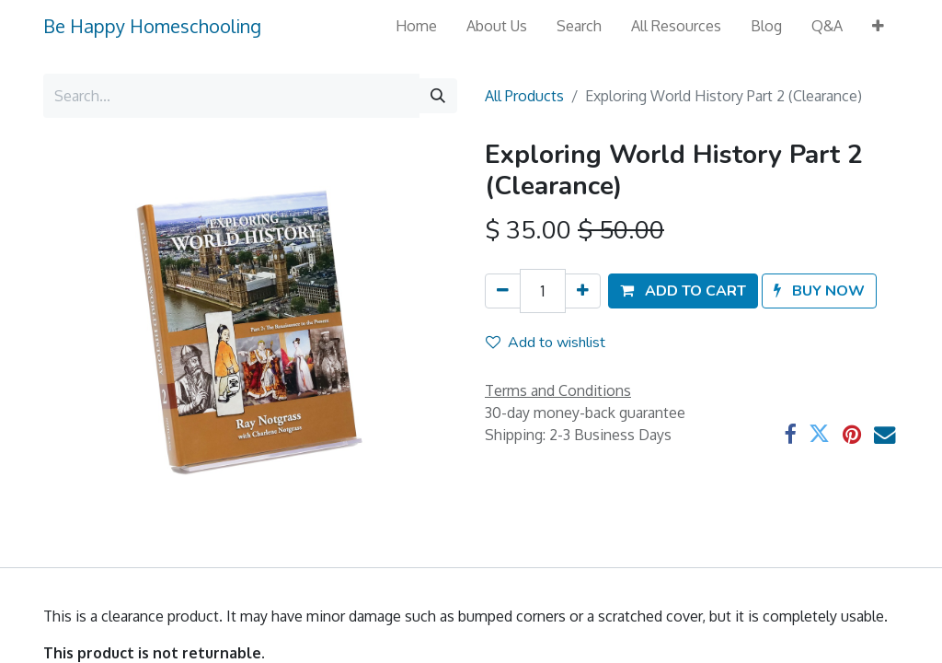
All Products (524, 96)
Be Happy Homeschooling (152, 26)
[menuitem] (416, 26)
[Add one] (583, 290)
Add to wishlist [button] (545, 342)
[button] (878, 26)
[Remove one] (503, 290)
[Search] (438, 95)
